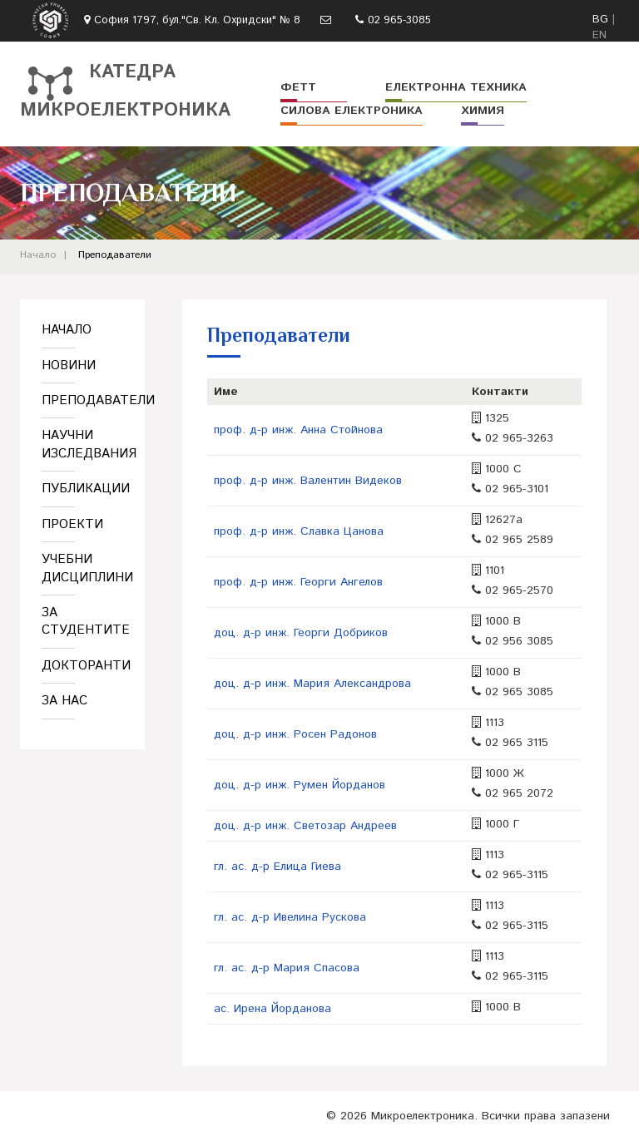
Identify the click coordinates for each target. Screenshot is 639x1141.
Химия (482, 110)
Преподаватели (114, 255)
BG (600, 19)
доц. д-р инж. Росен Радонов (295, 734)
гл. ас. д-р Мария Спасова (286, 968)
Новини (69, 365)
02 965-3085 (399, 20)
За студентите (82, 621)
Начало (38, 255)
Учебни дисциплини (82, 568)
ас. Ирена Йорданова (272, 1008)
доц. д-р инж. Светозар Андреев (305, 825)
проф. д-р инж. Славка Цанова (299, 531)
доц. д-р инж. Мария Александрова (312, 683)
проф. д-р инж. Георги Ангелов (298, 582)
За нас (64, 700)
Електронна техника (456, 87)
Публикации (82, 488)
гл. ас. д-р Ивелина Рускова (290, 917)
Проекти (72, 524)
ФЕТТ (298, 87)
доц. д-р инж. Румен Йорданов (299, 785)
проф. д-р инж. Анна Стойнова (298, 430)
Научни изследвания (82, 444)
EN (599, 35)
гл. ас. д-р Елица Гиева (277, 866)
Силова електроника (351, 110)
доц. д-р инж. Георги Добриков (301, 633)
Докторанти (82, 665)
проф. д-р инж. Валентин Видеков (308, 480)
